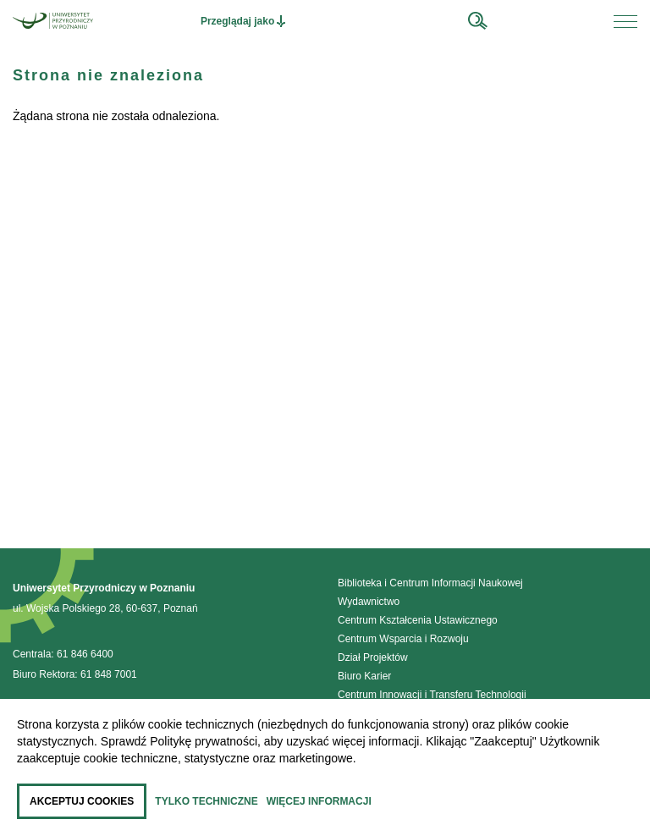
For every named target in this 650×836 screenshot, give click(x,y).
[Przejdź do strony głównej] (53, 21)
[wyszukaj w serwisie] (478, 21)
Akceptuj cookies (82, 801)
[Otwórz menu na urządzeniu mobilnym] (625, 21)
